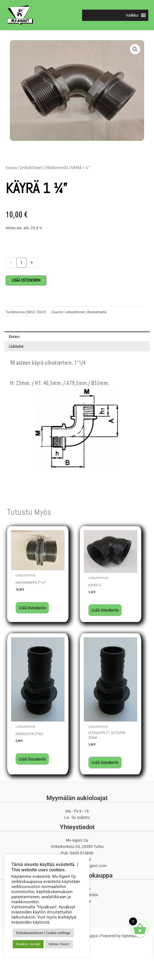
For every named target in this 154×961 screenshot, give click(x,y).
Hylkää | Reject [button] (59, 944)
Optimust (130, 936)
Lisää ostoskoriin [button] (32, 607)
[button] (132, 15)
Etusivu (11, 167)
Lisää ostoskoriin (26, 280)
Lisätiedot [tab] (16, 346)
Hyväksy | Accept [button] (28, 944)
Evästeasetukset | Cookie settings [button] (43, 933)
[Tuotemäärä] (21, 263)
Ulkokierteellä (56, 167)
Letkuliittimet (31, 167)
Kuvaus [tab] (14, 336)
